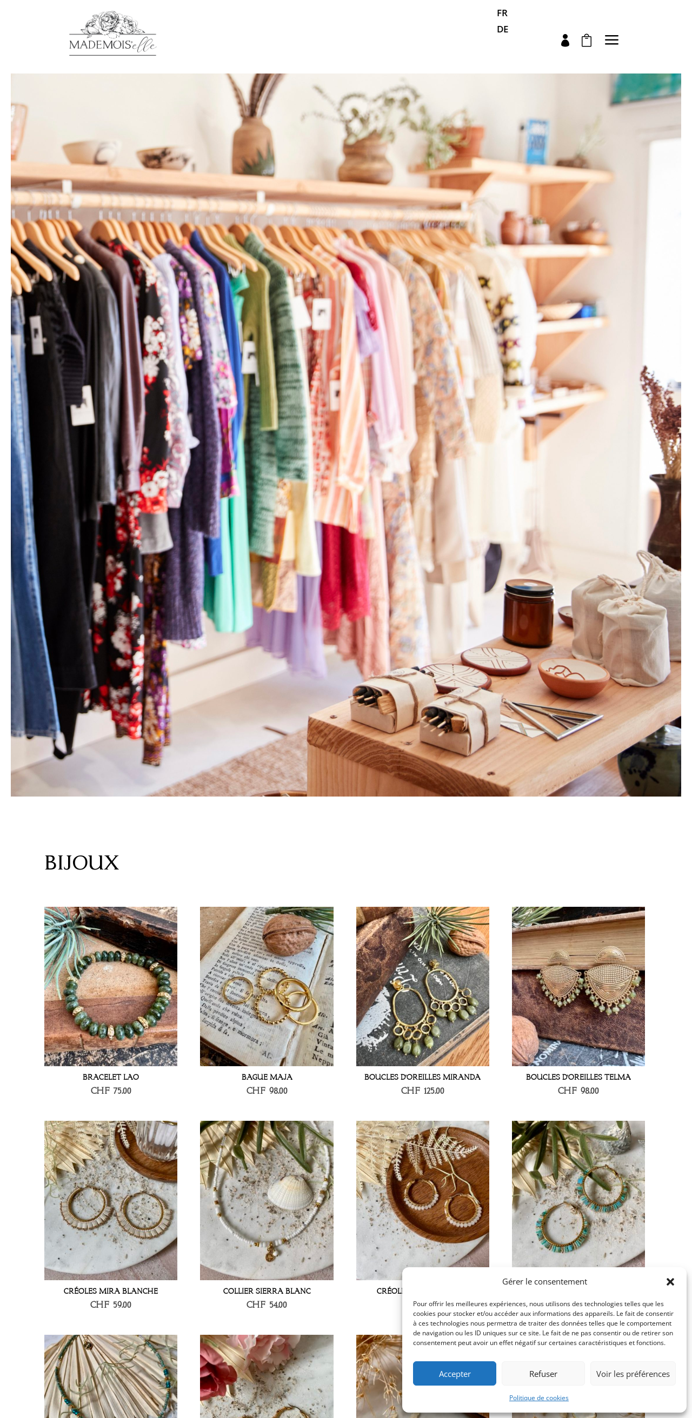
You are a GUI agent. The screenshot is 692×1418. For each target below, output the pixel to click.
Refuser (543, 1373)
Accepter (455, 1373)
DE (502, 30)
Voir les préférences (633, 1373)
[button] (670, 1281)
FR (502, 14)
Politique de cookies (539, 1397)
